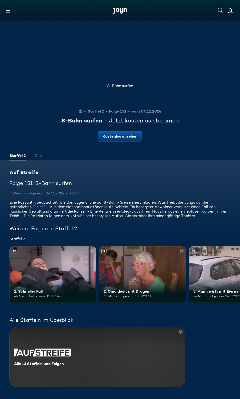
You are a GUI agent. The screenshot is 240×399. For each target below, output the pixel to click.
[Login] (230, 10)
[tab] (17, 156)
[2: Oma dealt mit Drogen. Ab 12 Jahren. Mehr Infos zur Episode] (142, 274)
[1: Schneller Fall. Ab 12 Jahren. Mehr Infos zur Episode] (52, 274)
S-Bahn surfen (120, 86)
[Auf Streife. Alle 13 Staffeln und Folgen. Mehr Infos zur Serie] (97, 357)
